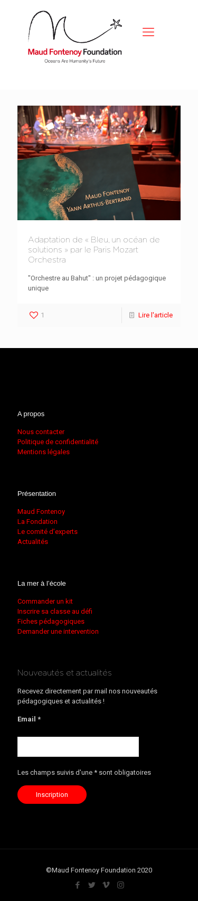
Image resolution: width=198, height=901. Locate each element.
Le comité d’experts (47, 532)
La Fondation (37, 521)
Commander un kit (45, 601)
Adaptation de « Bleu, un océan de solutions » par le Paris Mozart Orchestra (94, 250)
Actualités (32, 542)
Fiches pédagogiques (50, 621)
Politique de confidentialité (57, 442)
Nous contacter (40, 432)
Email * (29, 719)
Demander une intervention (58, 631)
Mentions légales (43, 452)
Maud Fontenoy (41, 511)
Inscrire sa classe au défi (54, 611)
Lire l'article (155, 315)
